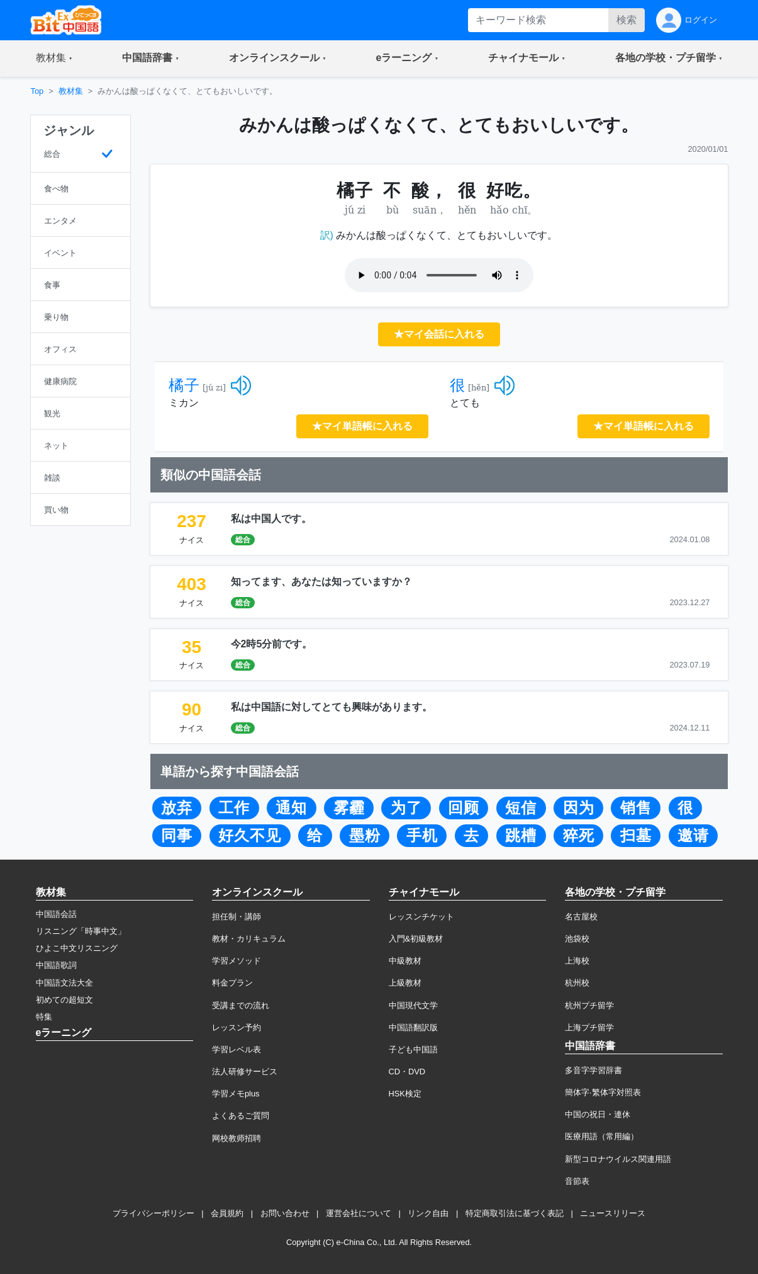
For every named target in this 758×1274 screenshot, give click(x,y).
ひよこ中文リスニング (77, 948)
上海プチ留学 (589, 1027)
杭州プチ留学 (589, 1005)
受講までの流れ (240, 1005)
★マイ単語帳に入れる (362, 426)
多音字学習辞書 (593, 1070)
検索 (626, 19)
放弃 (176, 808)
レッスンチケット (421, 916)
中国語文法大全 (64, 982)
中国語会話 (56, 914)
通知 (291, 808)
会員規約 (227, 1213)
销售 (636, 808)
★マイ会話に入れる (439, 334)
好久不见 (249, 836)
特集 (44, 1016)
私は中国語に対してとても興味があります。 (331, 707)
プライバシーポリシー (153, 1213)
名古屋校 (581, 916)
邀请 (693, 836)
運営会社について (358, 1213)
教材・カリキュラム (249, 938)
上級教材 (405, 982)
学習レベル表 (236, 1049)
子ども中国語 (413, 1049)
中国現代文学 (413, 1005)
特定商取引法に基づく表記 (514, 1213)
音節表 (577, 1181)
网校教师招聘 (236, 1138)
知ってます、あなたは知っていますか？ (321, 581)
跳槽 (521, 836)
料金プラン (232, 982)
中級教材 (405, 960)
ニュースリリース (612, 1213)
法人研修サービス (244, 1071)
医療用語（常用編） (601, 1136)
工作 (234, 808)
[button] (54, 58)
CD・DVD (407, 1071)
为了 (406, 808)
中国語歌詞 (56, 965)
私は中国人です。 (271, 518)
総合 (242, 539)
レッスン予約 (236, 1027)
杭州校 (577, 982)
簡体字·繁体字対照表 (603, 1092)
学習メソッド (236, 960)
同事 (176, 836)
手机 (422, 836)
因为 (578, 808)
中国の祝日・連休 (597, 1114)
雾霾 (349, 808)
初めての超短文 (64, 999)
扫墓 (636, 836)
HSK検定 (405, 1093)
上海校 (577, 960)
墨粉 (365, 836)
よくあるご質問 (240, 1115)
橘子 (184, 385)
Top (37, 91)
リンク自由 (428, 1213)
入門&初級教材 (416, 938)
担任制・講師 (236, 916)
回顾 (463, 808)
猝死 (578, 836)
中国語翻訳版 (413, 1027)
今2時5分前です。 (272, 644)
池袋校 (577, 938)
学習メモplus (235, 1093)
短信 (521, 808)
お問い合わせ (284, 1213)
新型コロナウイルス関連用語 (618, 1159)
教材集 (71, 91)
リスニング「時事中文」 (81, 931)
